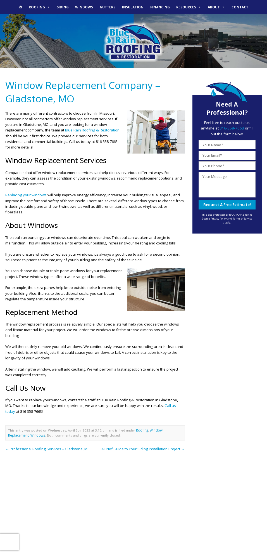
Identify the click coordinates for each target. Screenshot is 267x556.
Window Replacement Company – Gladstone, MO (81, 91)
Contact (240, 7)
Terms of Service (242, 218)
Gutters (107, 7)
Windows (84, 7)
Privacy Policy (219, 218)
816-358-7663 (228, 128)
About (216, 7)
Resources (188, 7)
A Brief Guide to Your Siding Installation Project (143, 446)
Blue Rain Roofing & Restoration (92, 129)
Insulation (133, 7)
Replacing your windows (25, 194)
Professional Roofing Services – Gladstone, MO (47, 446)
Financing (160, 7)
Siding (63, 7)
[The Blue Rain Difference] (20, 7)
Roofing (39, 7)
